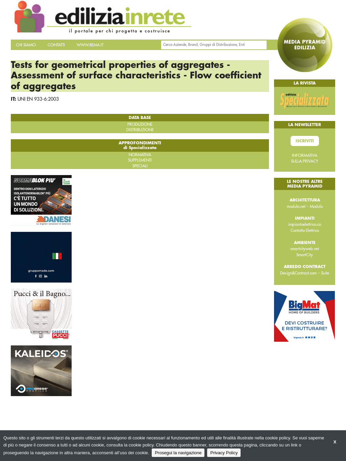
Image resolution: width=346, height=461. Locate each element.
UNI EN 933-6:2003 (38, 99)
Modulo (316, 206)
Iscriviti (305, 141)
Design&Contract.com (298, 273)
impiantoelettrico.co (304, 224)
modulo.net (296, 206)
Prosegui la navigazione (178, 452)
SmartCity (304, 255)
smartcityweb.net (304, 249)
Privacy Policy (224, 452)
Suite (325, 273)
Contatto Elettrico (305, 230)
